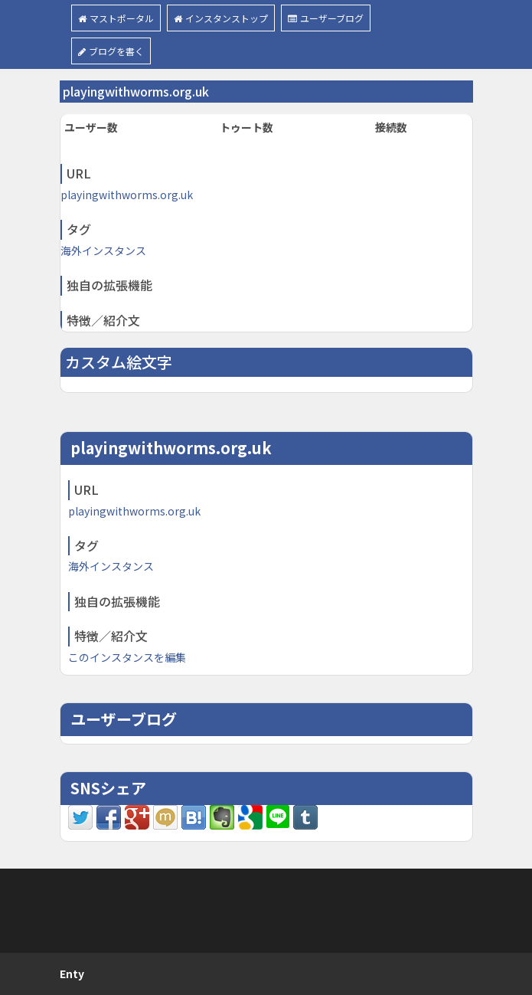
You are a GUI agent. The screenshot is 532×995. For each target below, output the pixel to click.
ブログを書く (111, 50)
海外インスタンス (103, 250)
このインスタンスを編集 (127, 657)
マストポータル (116, 18)
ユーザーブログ (326, 18)
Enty (72, 973)
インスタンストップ (221, 18)
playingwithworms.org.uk (126, 194)
